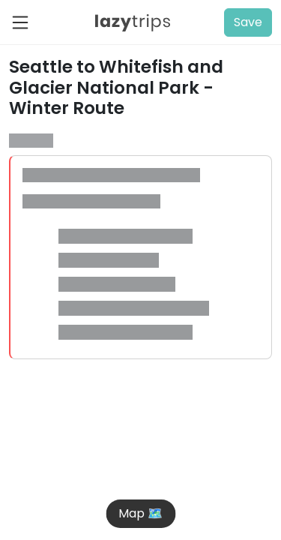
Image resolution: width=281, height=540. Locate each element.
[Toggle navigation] (24, 22)
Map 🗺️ (140, 513)
